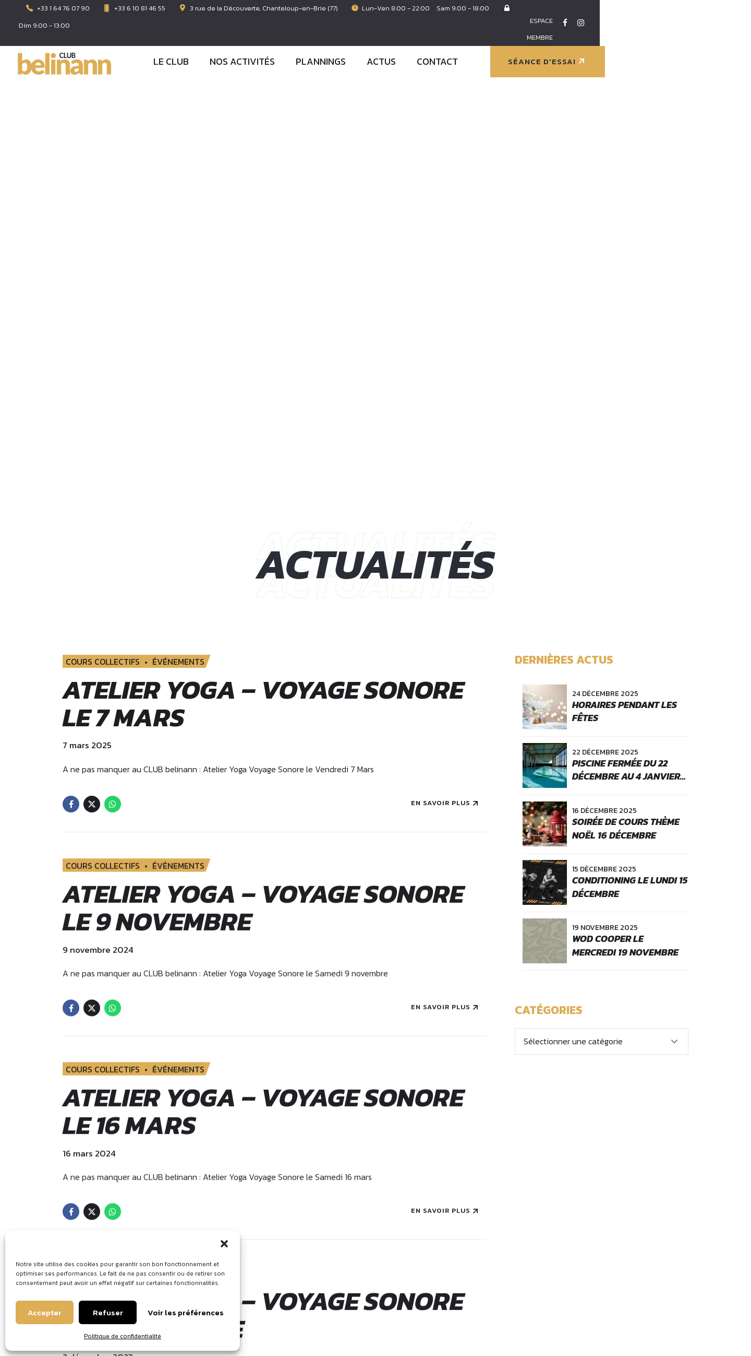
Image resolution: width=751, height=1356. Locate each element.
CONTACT (588, 33)
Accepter (45, 1312)
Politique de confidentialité (122, 1336)
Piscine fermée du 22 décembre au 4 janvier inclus (626, 367)
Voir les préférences (186, 1312)
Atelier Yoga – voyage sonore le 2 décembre (263, 915)
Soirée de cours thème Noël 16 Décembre (626, 419)
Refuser (108, 1312)
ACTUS (532, 33)
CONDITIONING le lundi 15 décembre (629, 477)
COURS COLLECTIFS (103, 253)
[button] (224, 1244)
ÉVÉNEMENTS (178, 253)
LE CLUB (322, 33)
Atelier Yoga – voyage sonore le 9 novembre (263, 508)
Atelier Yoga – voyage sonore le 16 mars (263, 712)
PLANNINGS (471, 33)
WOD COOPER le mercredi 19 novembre (625, 536)
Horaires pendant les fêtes (624, 302)
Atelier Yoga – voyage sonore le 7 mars (263, 295)
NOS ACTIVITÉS (393, 33)
